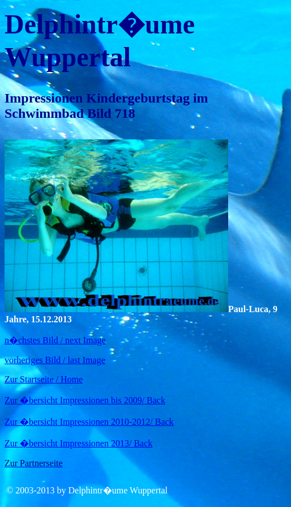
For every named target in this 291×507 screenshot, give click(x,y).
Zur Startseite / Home (44, 379)
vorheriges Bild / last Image (55, 360)
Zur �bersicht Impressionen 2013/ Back (78, 443)
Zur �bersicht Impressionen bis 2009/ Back (85, 400)
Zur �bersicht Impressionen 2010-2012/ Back (89, 422)
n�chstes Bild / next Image (55, 340)
